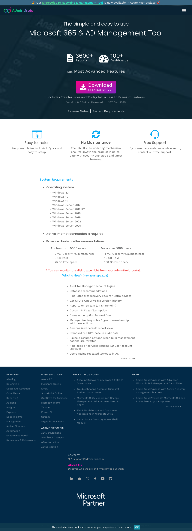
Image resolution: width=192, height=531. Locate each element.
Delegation (12, 384)
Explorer (11, 412)
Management (14, 421)
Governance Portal (17, 435)
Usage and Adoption (18, 388)
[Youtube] (102, 479)
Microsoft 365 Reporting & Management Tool (72, 2)
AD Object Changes (52, 437)
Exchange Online (51, 384)
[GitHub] (110, 479)
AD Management (51, 432)
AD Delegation (49, 446)
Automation (13, 430)
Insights (11, 407)
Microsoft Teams (51, 402)
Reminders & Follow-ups (21, 440)
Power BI (46, 412)
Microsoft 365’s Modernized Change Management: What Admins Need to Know (98, 401)
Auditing (11, 402)
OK (137, 527)
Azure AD (46, 379)
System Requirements (108, 111)
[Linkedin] (71, 479)
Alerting (11, 379)
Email (44, 388)
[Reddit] (79, 479)
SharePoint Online (51, 393)
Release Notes (78, 111)
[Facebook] (95, 479)
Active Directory (15, 426)
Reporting (12, 398)
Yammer (46, 407)
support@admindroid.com (89, 459)
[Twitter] (88, 479)
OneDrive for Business (54, 398)
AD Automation (50, 442)
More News (172, 406)
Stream (45, 416)
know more (128, 358)
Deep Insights (14, 416)
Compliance (13, 393)
